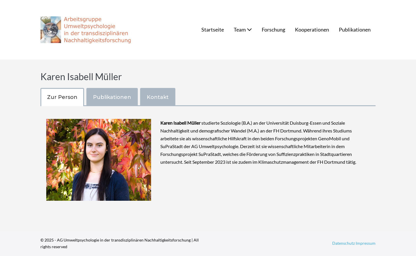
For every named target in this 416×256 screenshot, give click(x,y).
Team (243, 29)
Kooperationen (312, 29)
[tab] (62, 97)
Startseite (212, 29)
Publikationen (355, 29)
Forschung (273, 29)
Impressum (366, 243)
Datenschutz (344, 243)
